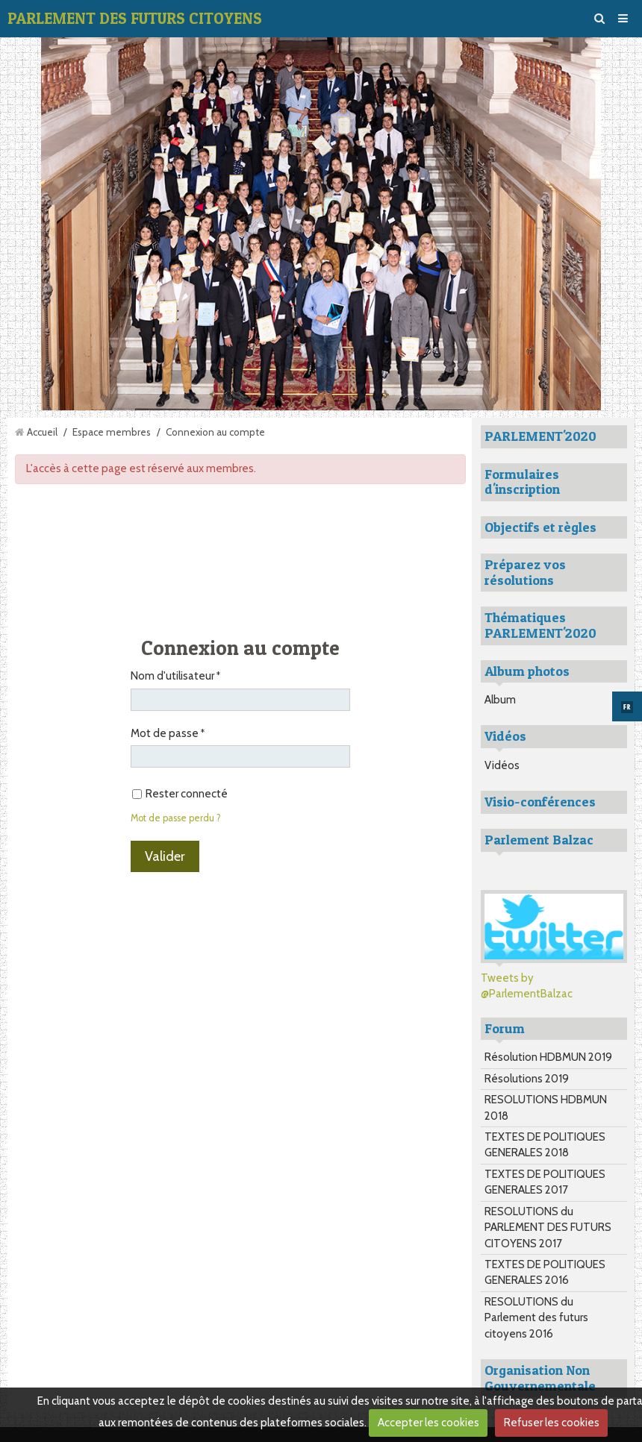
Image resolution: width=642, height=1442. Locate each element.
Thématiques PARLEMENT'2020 (540, 625)
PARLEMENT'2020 (540, 436)
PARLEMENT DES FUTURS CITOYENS (134, 18)
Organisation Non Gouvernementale (540, 1378)
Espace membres (111, 432)
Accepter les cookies (428, 1422)
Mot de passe (165, 733)
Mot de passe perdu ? (176, 818)
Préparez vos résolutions (525, 572)
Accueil (42, 432)
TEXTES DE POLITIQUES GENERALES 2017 (544, 1182)
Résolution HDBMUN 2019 (548, 1057)
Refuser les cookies (551, 1422)
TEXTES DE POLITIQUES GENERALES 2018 (544, 1144)
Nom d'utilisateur (172, 676)
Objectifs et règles (540, 527)
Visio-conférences (540, 801)
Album (500, 699)
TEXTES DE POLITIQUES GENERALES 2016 (544, 1272)
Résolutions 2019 (526, 1078)
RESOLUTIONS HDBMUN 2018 (545, 1107)
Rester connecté (180, 793)
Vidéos (502, 765)
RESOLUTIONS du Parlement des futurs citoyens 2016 (536, 1318)
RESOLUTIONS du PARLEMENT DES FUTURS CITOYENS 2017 (547, 1227)
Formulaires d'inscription (522, 482)
